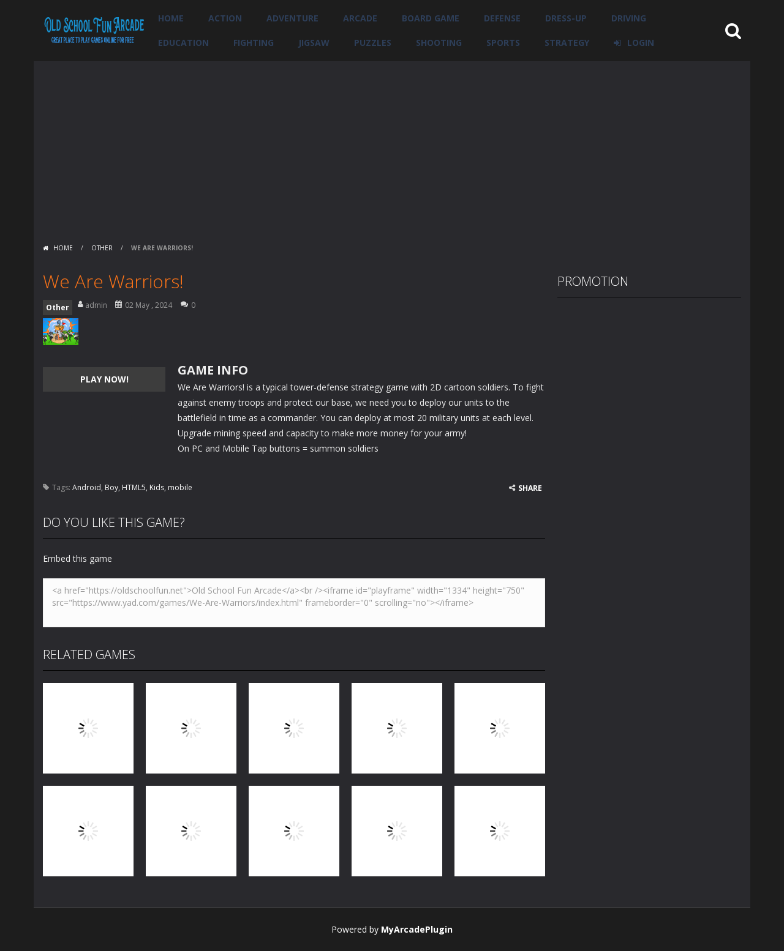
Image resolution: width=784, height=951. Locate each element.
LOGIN (640, 42)
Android (86, 487)
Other (102, 248)
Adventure (292, 18)
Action (225, 18)
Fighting (253, 42)
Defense (502, 18)
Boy (111, 487)
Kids (156, 487)
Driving (628, 18)
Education (183, 42)
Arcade (360, 18)
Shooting (439, 42)
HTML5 (134, 487)
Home (171, 18)
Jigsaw (314, 42)
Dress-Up (566, 18)
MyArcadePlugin (417, 929)
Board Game (430, 18)
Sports (503, 42)
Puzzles (372, 42)
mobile (180, 487)
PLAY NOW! (104, 379)
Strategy (567, 42)
